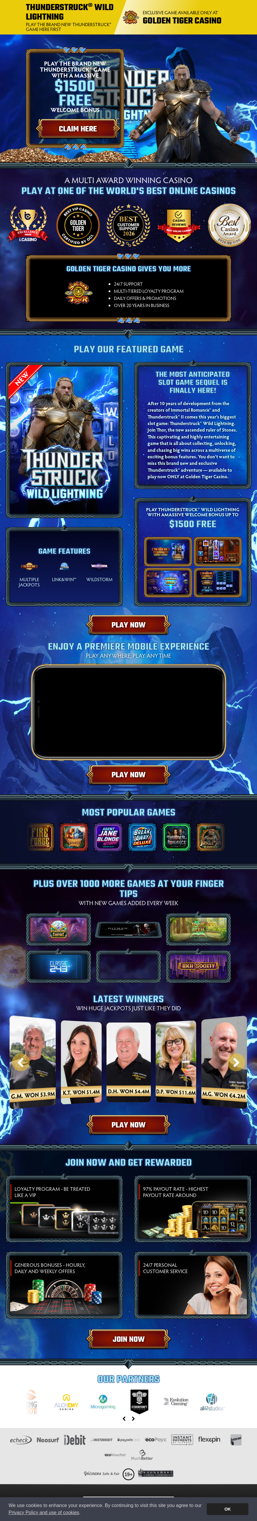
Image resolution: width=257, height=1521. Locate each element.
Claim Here (78, 129)
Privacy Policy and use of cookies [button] (44, 1512)
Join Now (129, 1340)
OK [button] (227, 1509)
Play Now (128, 625)
